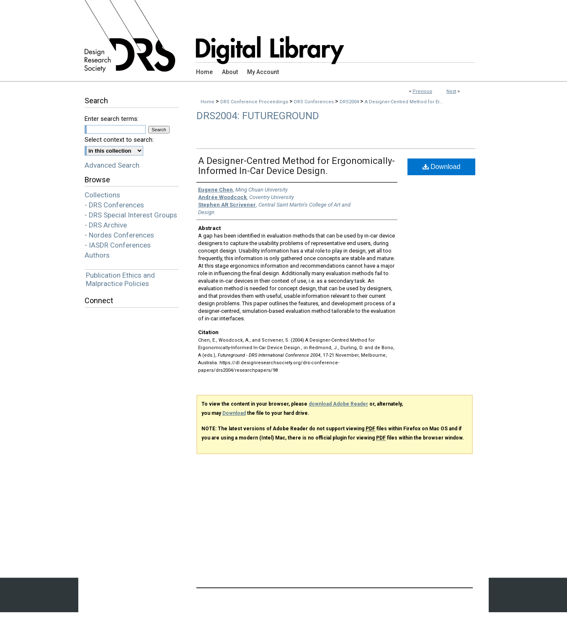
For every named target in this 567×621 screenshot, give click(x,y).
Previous (422, 91)
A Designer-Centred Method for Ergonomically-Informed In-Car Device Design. (296, 166)
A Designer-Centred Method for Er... (404, 102)
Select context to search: (119, 139)
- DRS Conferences (114, 205)
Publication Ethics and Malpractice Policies (120, 279)
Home (207, 102)
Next (451, 91)
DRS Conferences (314, 102)
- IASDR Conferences (118, 245)
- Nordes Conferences (119, 235)
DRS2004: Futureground (257, 116)
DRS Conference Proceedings (254, 102)
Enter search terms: (112, 119)
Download (442, 166)
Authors (97, 255)
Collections (102, 195)
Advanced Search (112, 165)
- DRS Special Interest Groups (131, 215)
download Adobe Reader (338, 404)
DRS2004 (350, 102)
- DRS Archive (106, 225)
